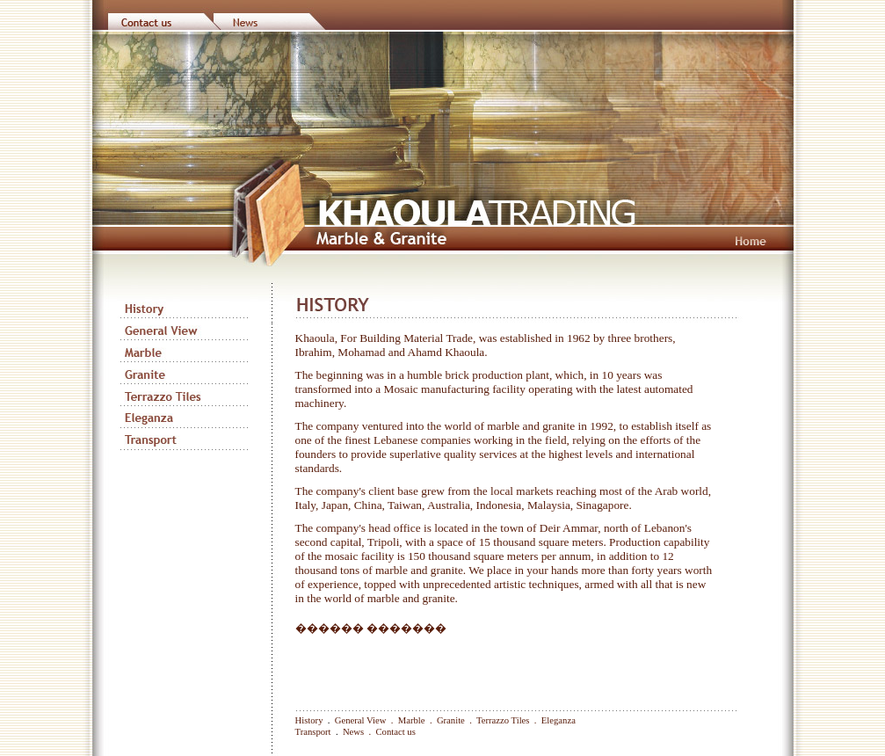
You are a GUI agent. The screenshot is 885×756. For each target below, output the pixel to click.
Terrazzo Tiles (503, 720)
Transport (313, 732)
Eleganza (558, 720)
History (309, 720)
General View (361, 720)
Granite (451, 720)
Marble (411, 720)
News (353, 732)
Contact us (396, 732)
